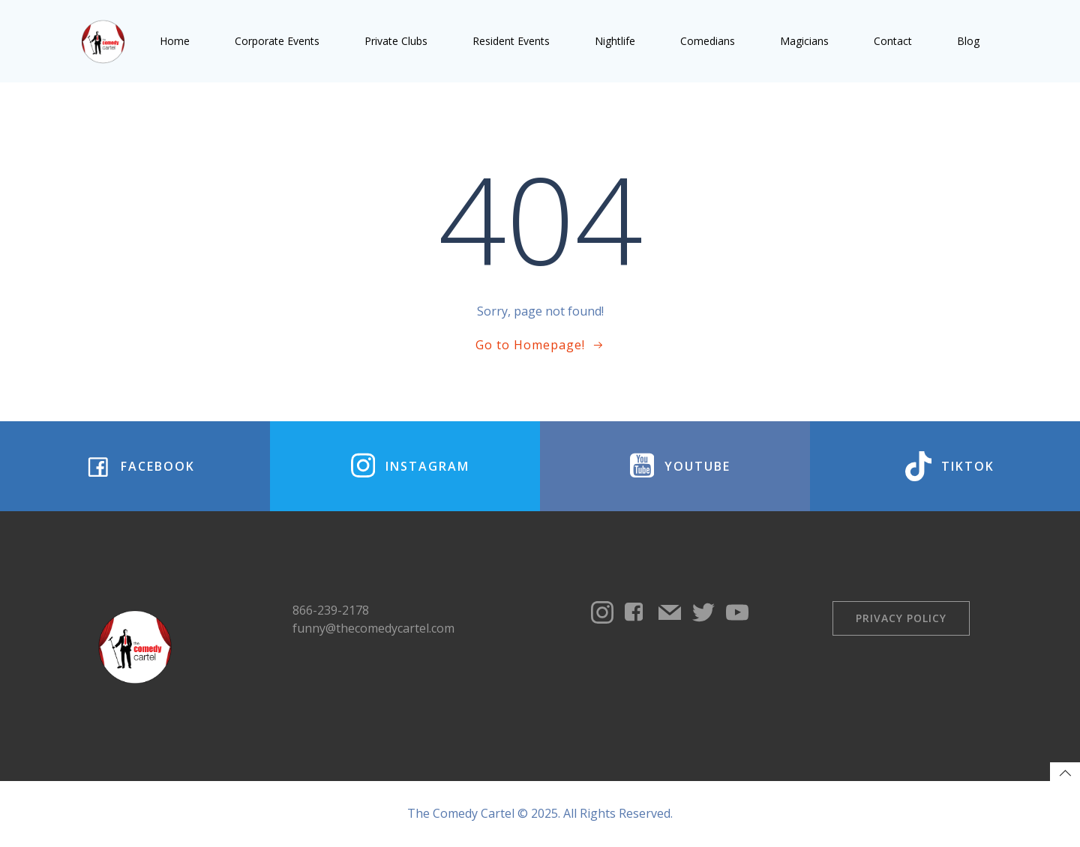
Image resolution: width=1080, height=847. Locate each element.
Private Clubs (396, 41)
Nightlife (615, 41)
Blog (968, 41)
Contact (893, 41)
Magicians (804, 41)
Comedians (707, 41)
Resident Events (511, 41)
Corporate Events (277, 41)
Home (175, 41)
